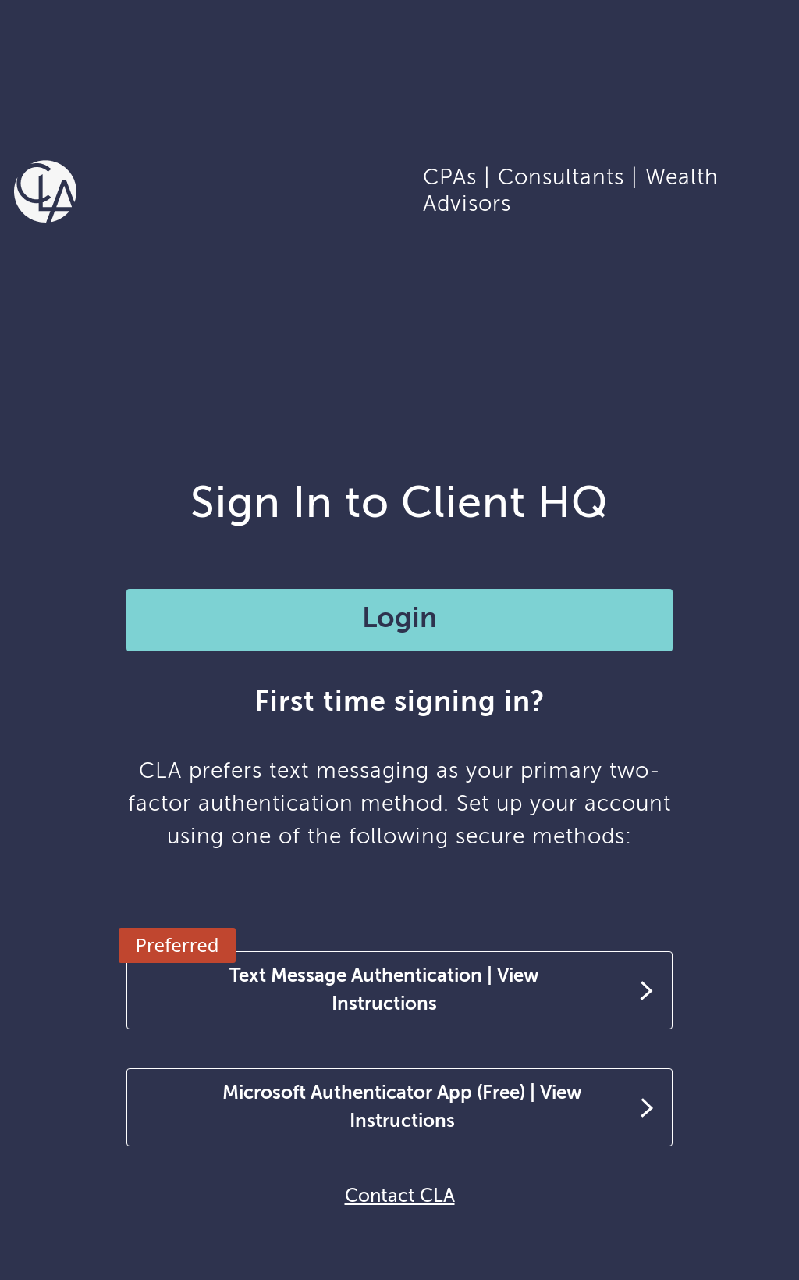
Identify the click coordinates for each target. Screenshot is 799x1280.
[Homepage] (45, 189)
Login (399, 619)
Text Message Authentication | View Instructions (384, 990)
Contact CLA (400, 1196)
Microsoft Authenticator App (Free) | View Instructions (402, 1107)
